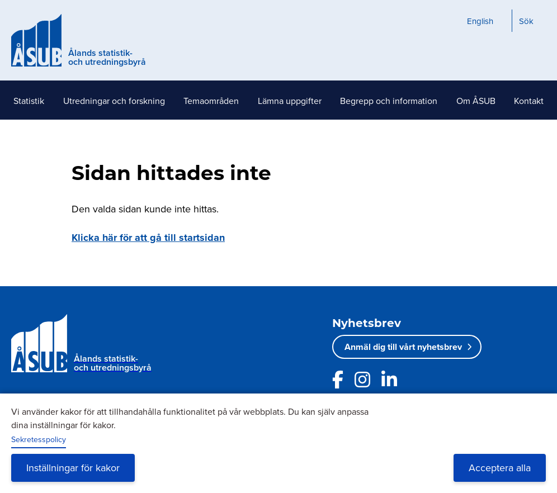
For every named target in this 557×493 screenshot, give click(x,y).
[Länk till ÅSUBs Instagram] (362, 379)
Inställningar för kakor (73, 468)
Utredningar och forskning (114, 100)
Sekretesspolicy (38, 439)
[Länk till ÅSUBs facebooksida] (337, 379)
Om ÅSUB (475, 100)
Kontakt (529, 100)
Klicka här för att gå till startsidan (148, 237)
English (480, 21)
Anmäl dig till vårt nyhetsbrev (403, 346)
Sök (526, 21)
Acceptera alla (500, 468)
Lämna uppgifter (290, 100)
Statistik (28, 100)
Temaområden (211, 100)
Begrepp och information (388, 100)
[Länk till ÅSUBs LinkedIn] (389, 379)
